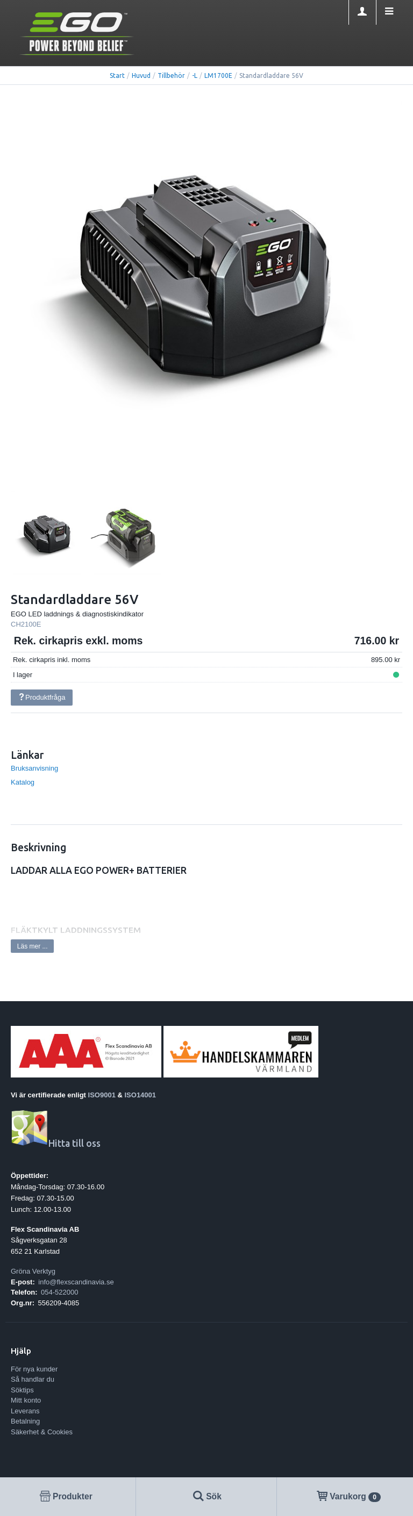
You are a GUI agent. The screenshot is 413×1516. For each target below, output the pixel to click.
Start (117, 75)
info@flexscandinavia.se (75, 1282)
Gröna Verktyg (33, 1271)
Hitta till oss (56, 1143)
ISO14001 (140, 1095)
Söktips (22, 1390)
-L (194, 75)
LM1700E (218, 75)
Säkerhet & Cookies (42, 1432)
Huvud (141, 75)
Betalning (25, 1421)
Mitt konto (26, 1400)
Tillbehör (171, 75)
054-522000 (59, 1292)
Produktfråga (41, 697)
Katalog (22, 782)
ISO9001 (102, 1095)
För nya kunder (34, 1369)
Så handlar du (32, 1379)
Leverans (25, 1411)
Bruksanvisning (34, 768)
